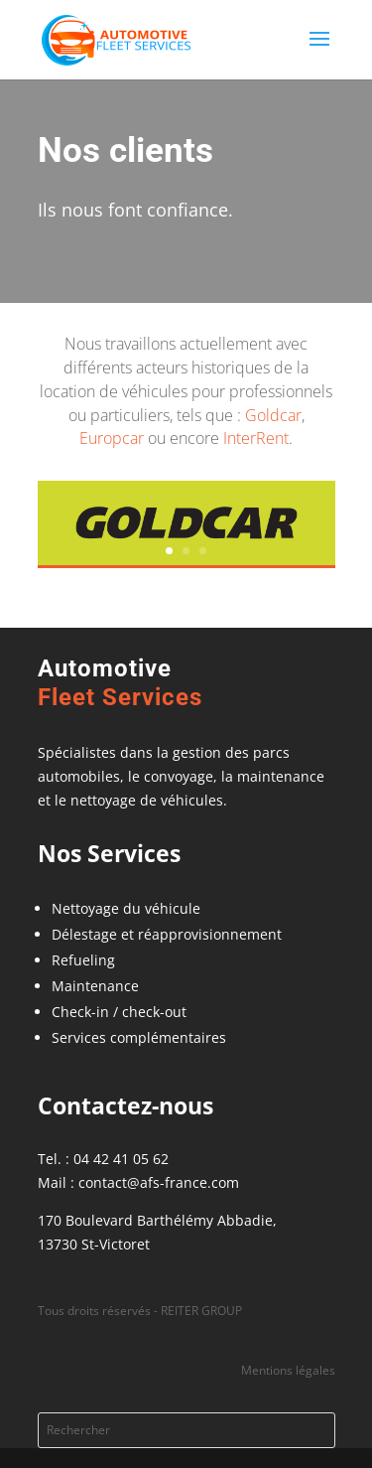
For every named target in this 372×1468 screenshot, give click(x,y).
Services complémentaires (139, 1037)
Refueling (83, 960)
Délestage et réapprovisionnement (167, 934)
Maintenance (95, 985)
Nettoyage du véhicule (126, 908)
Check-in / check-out (119, 1011)
